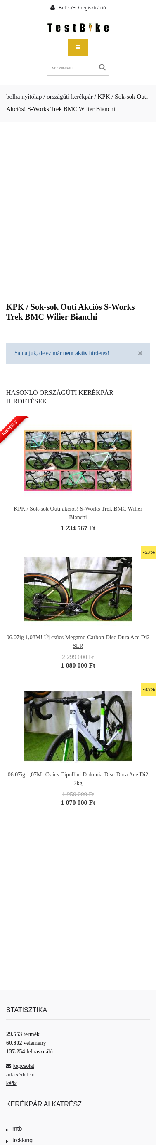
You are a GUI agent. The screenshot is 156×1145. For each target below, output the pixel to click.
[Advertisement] (77, 209)
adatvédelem (20, 1075)
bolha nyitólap (24, 96)
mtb (14, 1128)
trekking (19, 1140)
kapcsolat (20, 1066)
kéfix (11, 1083)
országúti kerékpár (70, 96)
